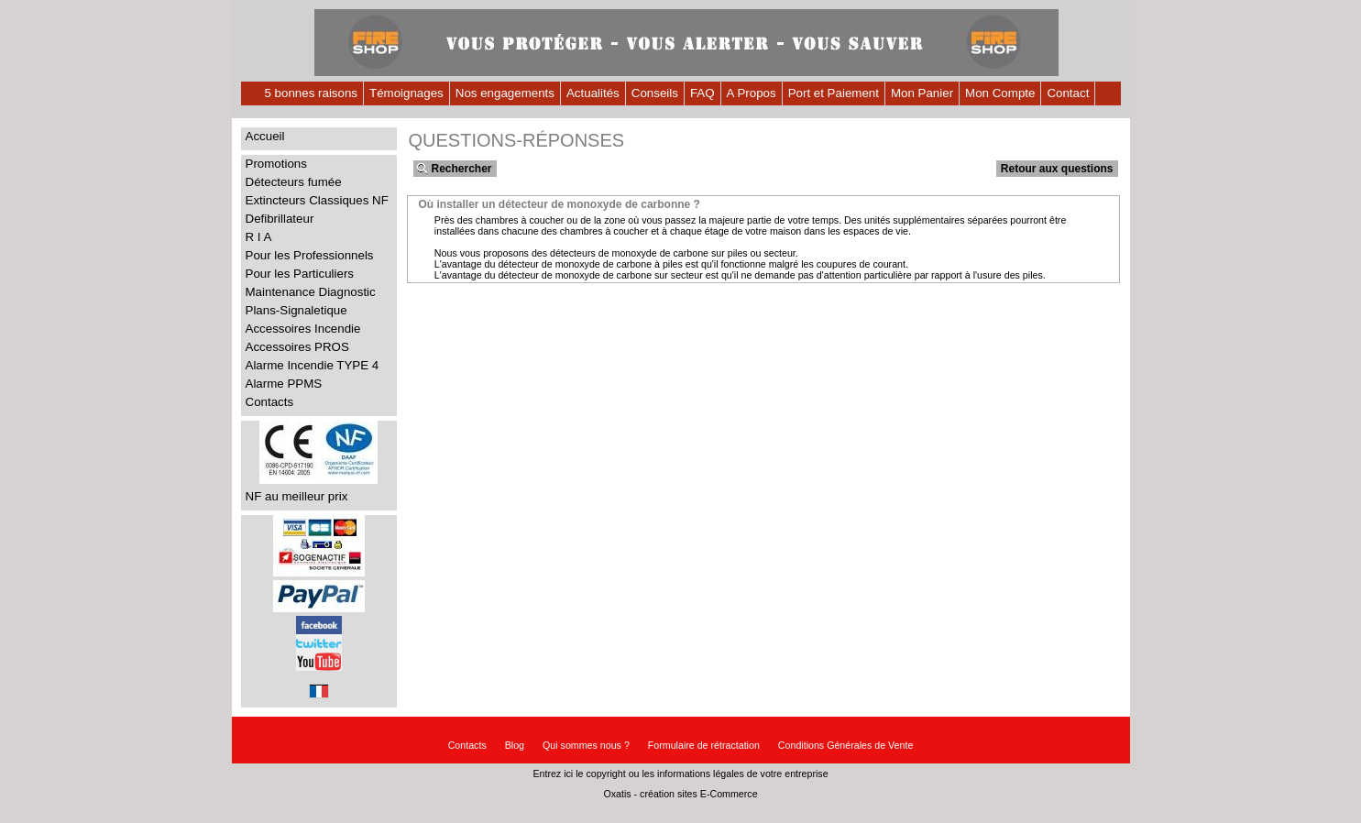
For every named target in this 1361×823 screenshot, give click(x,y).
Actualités (593, 93)
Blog (514, 745)
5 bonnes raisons (311, 93)
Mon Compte (1000, 93)
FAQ (702, 93)
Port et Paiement (833, 93)
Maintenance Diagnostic (311, 292)
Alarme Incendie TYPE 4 (312, 365)
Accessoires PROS (297, 347)
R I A (259, 237)
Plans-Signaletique (296, 310)
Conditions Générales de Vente (846, 745)
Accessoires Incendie (303, 328)
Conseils (654, 93)
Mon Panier (922, 93)
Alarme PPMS (284, 383)
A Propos (751, 93)
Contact (1068, 93)
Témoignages (406, 93)
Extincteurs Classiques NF (317, 200)
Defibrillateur (280, 218)
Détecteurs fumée (294, 182)
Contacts (270, 402)
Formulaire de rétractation (704, 745)
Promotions (276, 163)
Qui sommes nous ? (586, 745)
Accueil (265, 136)
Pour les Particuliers (300, 273)
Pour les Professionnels (310, 255)
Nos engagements (504, 93)
